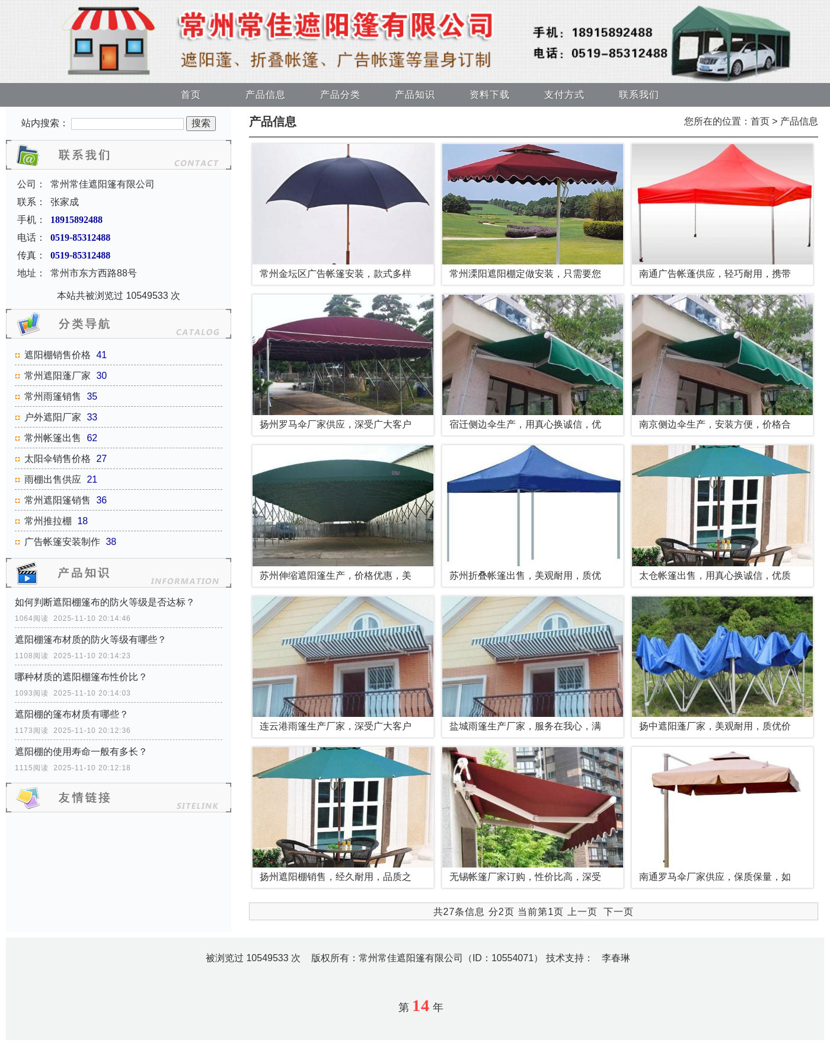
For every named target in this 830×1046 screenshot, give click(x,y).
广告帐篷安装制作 (62, 542)
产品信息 (265, 95)
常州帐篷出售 (52, 438)
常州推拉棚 (48, 521)
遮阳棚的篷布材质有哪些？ (72, 714)
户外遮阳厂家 (52, 417)
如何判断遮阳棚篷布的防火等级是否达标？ (105, 602)
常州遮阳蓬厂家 (57, 376)
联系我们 (639, 95)
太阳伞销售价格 (57, 459)
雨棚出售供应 (52, 479)
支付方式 (564, 95)
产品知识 (415, 95)
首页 (191, 95)
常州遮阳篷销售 (57, 500)
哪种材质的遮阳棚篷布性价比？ (81, 677)
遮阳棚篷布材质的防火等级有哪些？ (91, 639)
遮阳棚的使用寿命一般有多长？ (81, 752)
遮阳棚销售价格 (57, 355)
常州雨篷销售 (52, 396)
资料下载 (490, 95)
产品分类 (340, 95)
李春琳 (616, 958)
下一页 (619, 912)
